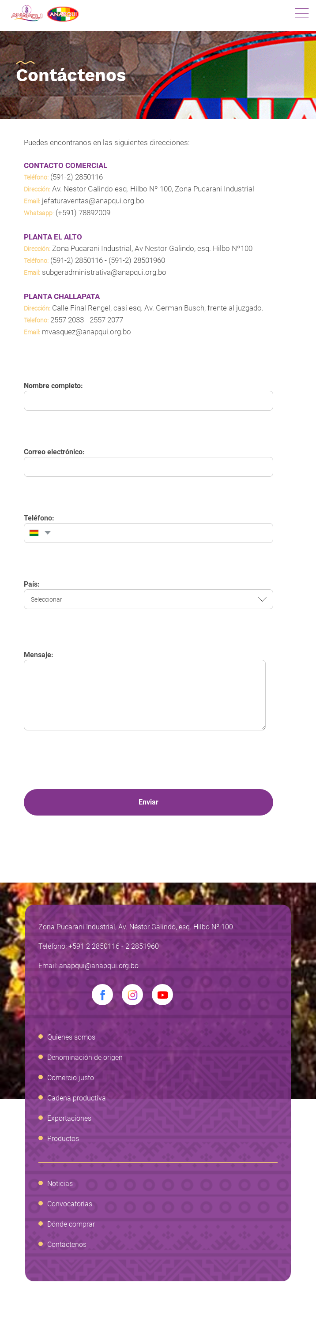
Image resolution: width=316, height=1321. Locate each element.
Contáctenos (67, 1244)
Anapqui (44, 13)
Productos (63, 1138)
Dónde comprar (71, 1224)
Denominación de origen (85, 1057)
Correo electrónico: (54, 452)
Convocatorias (69, 1204)
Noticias (60, 1183)
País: (32, 584)
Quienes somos (71, 1037)
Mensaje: (38, 655)
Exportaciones (69, 1118)
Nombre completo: (53, 386)
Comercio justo (70, 1078)
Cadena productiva (76, 1098)
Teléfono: (39, 518)
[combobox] (38, 533)
